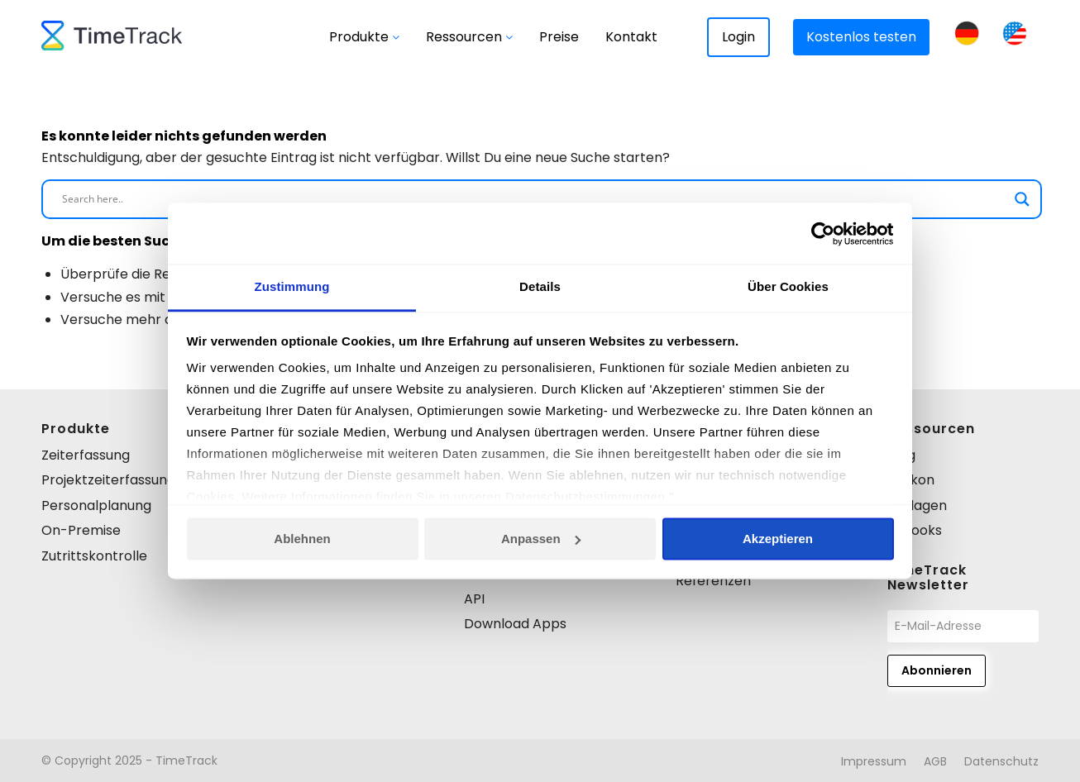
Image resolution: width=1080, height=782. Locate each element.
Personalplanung (96, 505)
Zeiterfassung (85, 455)
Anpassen (541, 539)
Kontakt (631, 36)
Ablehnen (302, 539)
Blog (901, 455)
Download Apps (515, 623)
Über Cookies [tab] (788, 287)
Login (738, 36)
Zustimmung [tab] (292, 287)
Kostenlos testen (861, 36)
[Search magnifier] (1022, 199)
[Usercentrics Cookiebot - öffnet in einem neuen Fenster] (821, 234)
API (474, 598)
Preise (559, 36)
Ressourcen (469, 36)
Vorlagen (917, 505)
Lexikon (910, 479)
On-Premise (81, 530)
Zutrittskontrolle (94, 555)
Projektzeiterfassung (108, 479)
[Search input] (534, 199)
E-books (914, 530)
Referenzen (713, 580)
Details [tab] (540, 287)
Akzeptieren (778, 539)
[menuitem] (874, 761)
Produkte (364, 36)
